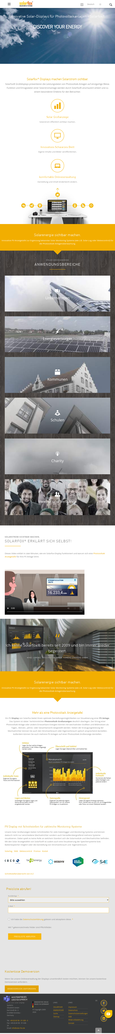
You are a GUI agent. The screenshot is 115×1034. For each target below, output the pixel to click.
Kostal (45, 851)
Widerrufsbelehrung (75, 1020)
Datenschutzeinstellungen (78, 1013)
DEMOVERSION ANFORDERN (21, 988)
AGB (70, 1017)
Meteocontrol (26, 851)
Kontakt (71, 1023)
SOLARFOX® (58, 1007)
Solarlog (8, 851)
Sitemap (56, 1017)
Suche (55, 1013)
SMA (16, 851)
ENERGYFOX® (58, 1010)
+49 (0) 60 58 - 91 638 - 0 (19, 1020)
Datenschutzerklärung (33, 919)
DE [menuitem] (96, 1000)
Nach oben (98, 1030)
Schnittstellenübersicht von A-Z (19, 873)
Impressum (72, 1007)
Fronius (37, 851)
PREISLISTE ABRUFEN (24, 936)
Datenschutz (73, 1010)
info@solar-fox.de (18, 1028)
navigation (9, 4)
